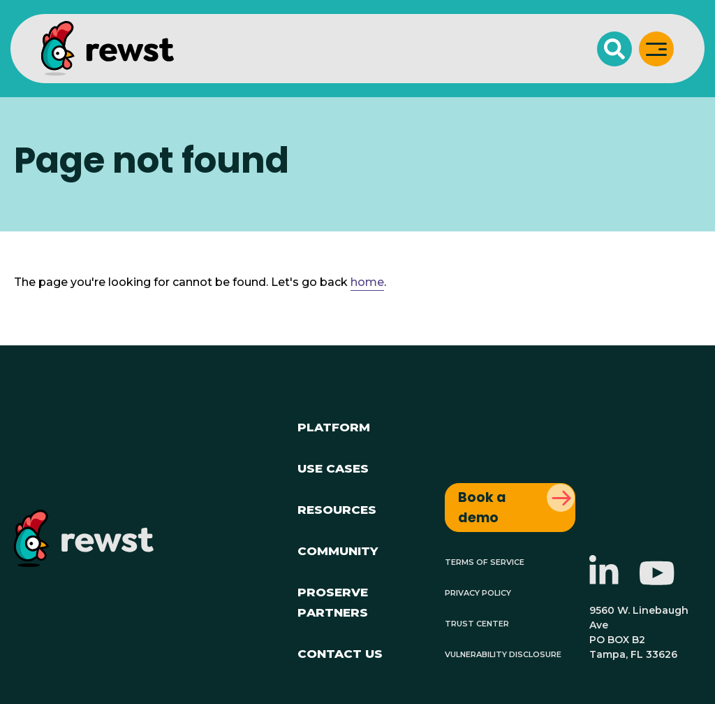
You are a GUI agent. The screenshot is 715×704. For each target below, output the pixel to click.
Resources (336, 508)
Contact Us (340, 652)
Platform (333, 425)
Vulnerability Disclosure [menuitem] (503, 653)
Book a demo (482, 507)
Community (337, 549)
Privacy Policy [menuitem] (478, 591)
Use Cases (333, 467)
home (367, 282)
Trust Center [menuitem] (477, 622)
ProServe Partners (332, 600)
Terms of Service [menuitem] (484, 561)
